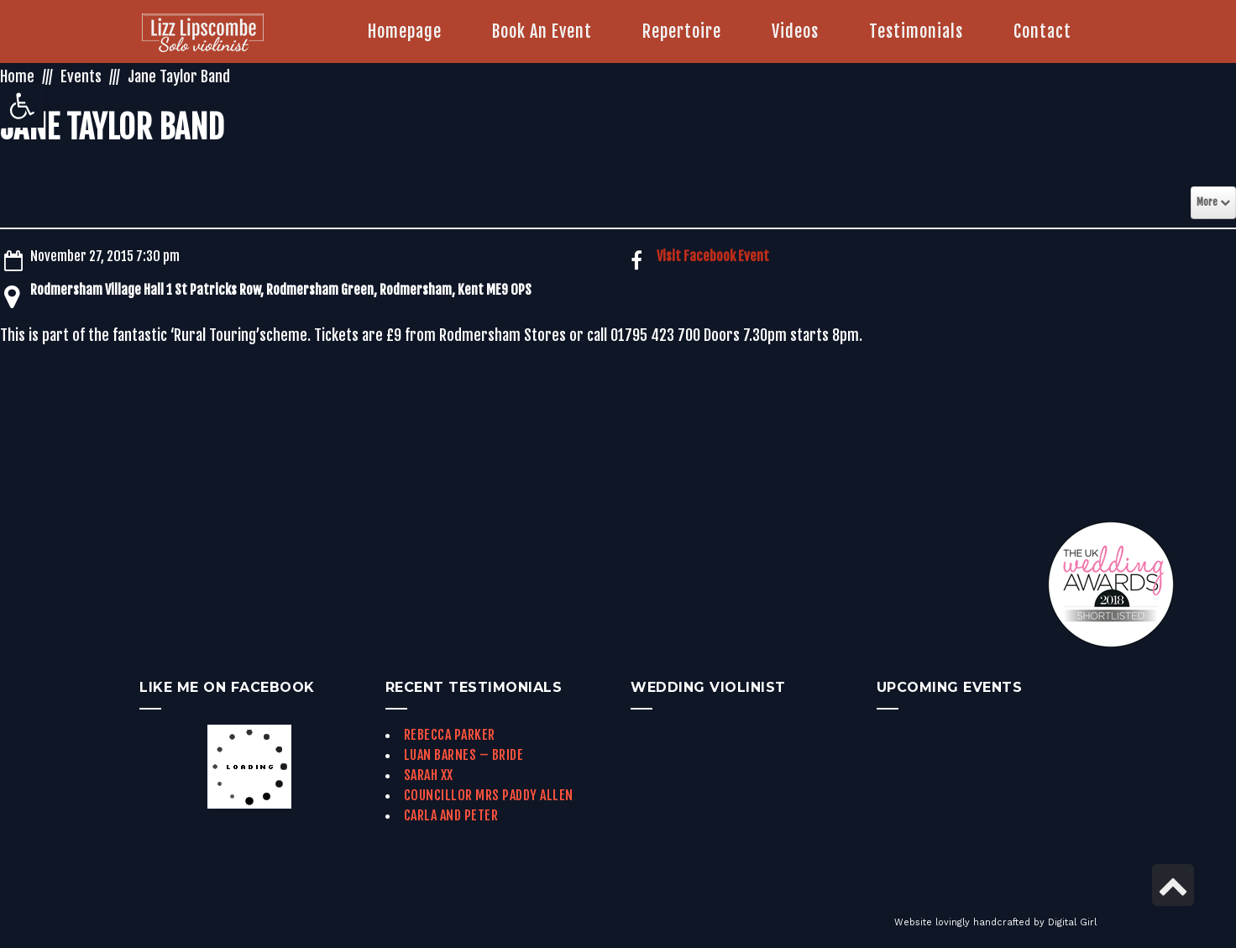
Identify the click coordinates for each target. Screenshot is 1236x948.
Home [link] (17, 76)
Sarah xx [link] (428, 775)
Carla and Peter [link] (451, 815)
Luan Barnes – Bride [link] (464, 754)
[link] (22, 106)
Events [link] (81, 76)
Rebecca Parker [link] (449, 734)
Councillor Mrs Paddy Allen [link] (488, 795)
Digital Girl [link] (1072, 922)
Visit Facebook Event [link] (713, 256)
